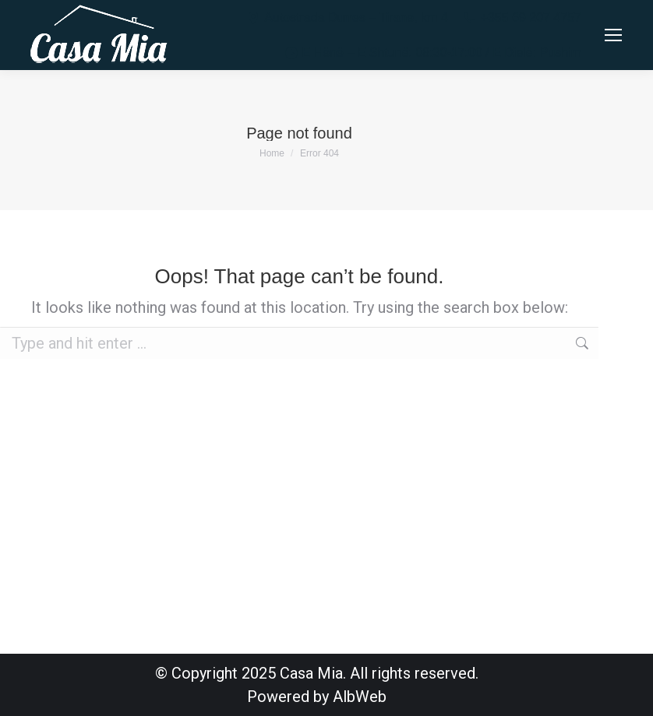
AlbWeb (360, 696)
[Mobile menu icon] (613, 35)
